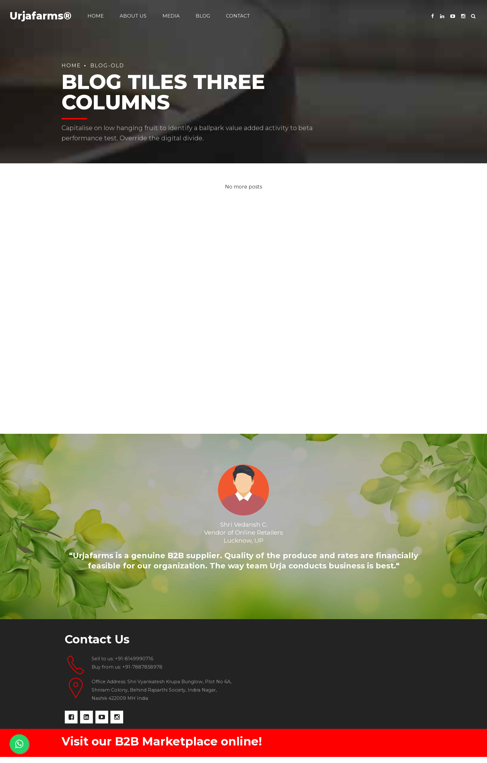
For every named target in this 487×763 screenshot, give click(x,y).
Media (171, 16)
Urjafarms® (40, 16)
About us (133, 16)
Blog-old (107, 66)
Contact (238, 16)
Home (95, 16)
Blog (203, 16)
